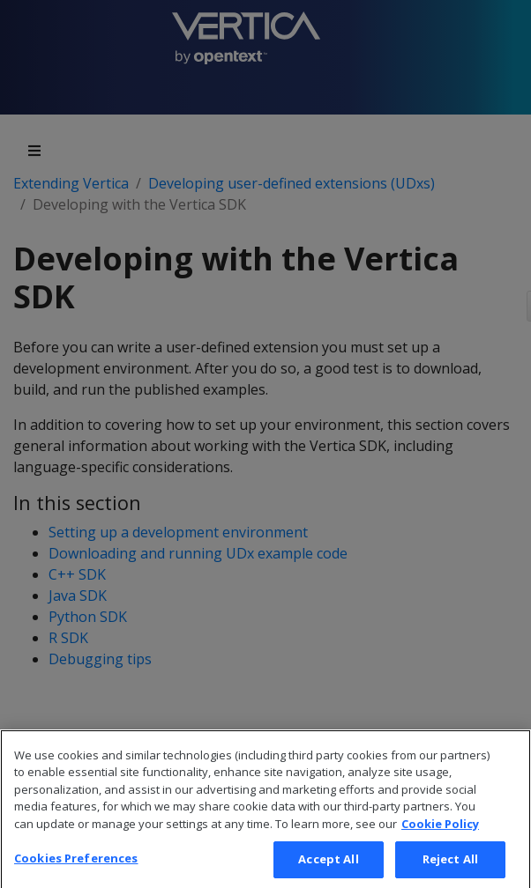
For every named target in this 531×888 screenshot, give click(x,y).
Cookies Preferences (76, 869)
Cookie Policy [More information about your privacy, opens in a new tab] (440, 833)
